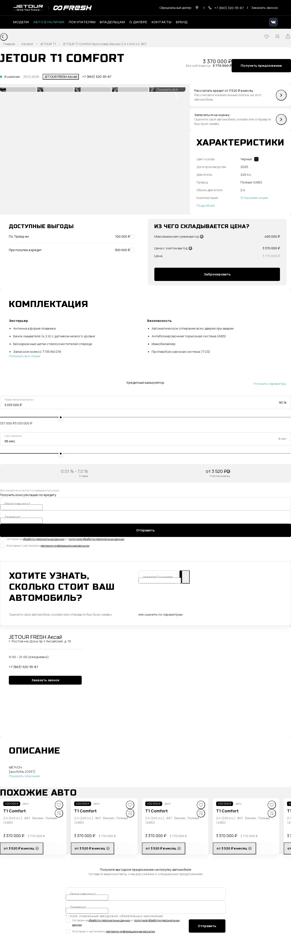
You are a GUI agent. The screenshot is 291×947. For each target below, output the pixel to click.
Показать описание (24, 776)
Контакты (162, 22)
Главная (9, 44)
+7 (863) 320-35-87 (96, 76)
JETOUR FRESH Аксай (60, 76)
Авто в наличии (48, 22)
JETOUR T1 (48, 44)
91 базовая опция (254, 198)
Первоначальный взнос (19, 399)
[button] (176, 97)
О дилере (138, 22)
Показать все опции (24, 356)
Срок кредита (13, 436)
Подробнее (206, 205)
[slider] (61, 417)
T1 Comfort (14, 810)
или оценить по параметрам (160, 614)
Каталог (28, 44)
